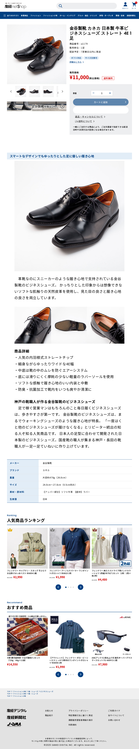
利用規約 (72, 725)
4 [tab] (73, 587)
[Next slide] (62, 91)
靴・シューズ (33, 692)
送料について (85, 121)
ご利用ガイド (114, 711)
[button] (20, 91)
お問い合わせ (114, 720)
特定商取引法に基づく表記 (80, 715)
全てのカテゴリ (13, 15)
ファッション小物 (50, 15)
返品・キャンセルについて (89, 117)
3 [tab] (70, 587)
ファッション (35, 15)
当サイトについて (116, 715)
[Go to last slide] (11, 91)
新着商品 (24, 15)
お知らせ (49, 711)
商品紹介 (49, 715)
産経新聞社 (131, 15)
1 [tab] (66, 587)
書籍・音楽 (120, 15)
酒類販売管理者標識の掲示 (80, 720)
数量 (75, 93)
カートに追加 (101, 102)
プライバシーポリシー (78, 711)
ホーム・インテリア (67, 15)
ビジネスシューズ (47, 692)
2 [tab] (68, 587)
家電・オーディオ (106, 15)
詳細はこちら (76, 62)
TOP (9, 692)
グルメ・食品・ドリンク (87, 15)
